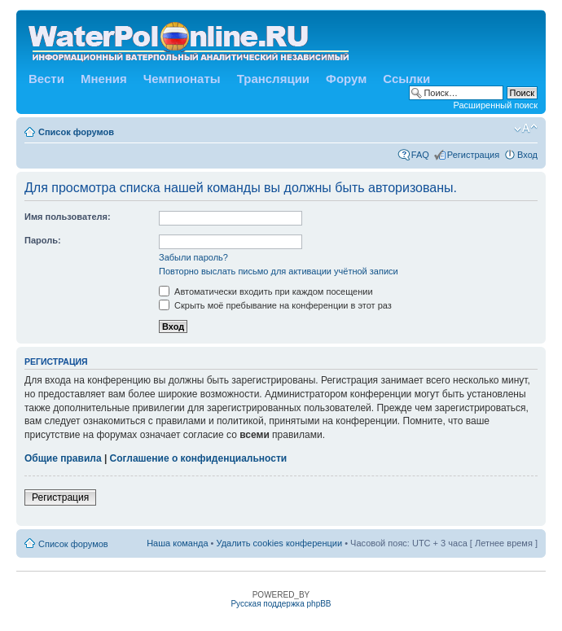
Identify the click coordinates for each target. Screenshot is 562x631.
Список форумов (76, 132)
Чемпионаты (182, 78)
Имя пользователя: (67, 216)
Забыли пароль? (193, 257)
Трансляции (273, 78)
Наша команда (177, 543)
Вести (46, 78)
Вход (527, 155)
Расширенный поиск (495, 105)
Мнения (104, 78)
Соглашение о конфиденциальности (199, 458)
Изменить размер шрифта (526, 128)
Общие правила (63, 458)
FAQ (420, 155)
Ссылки (406, 78)
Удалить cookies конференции (280, 543)
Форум (346, 78)
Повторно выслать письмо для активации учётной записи (278, 271)
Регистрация (473, 155)
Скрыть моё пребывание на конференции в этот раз (275, 305)
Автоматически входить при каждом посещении (266, 291)
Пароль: (42, 240)
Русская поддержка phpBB (281, 603)
